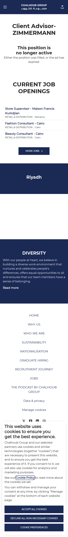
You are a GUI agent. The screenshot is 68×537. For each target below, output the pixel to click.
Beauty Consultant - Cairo (34, 134)
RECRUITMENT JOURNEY (34, 369)
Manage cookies (34, 410)
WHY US (34, 324)
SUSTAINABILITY (34, 342)
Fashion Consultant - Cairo (34, 123)
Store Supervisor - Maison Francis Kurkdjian (34, 110)
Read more (10, 288)
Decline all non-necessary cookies (34, 518)
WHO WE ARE (34, 333)
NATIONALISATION (34, 351)
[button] (62, 7)
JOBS (34, 378)
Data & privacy (34, 401)
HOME (34, 315)
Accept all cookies (34, 509)
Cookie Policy (25, 477)
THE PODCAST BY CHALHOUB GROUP (34, 390)
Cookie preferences (34, 527)
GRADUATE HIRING (34, 360)
